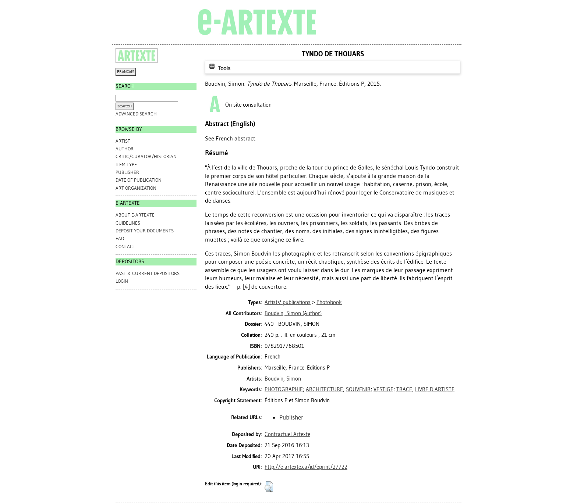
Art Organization (136, 188)
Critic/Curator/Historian (146, 156)
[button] (269, 486)
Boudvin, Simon (283, 378)
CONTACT (125, 246)
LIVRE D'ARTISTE (434, 389)
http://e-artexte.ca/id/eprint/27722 (306, 467)
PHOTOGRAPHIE (284, 389)
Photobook (329, 302)
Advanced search (136, 114)
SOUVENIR (358, 389)
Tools (219, 68)
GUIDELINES (128, 223)
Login (122, 281)
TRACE (404, 389)
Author (125, 148)
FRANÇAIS (125, 71)
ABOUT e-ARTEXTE (135, 215)
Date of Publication (139, 180)
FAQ (120, 238)
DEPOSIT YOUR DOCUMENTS (145, 230)
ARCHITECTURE (324, 389)
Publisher (127, 172)
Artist (123, 141)
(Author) (293, 313)
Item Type (126, 164)
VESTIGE (383, 389)
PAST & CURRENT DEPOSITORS (148, 273)
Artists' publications (288, 302)
